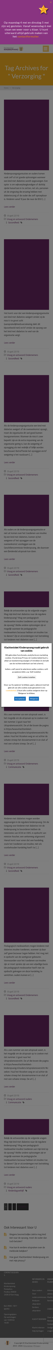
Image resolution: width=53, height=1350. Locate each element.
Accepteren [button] (20, 698)
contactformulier (28, 36)
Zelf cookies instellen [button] (26, 677)
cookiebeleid (11, 690)
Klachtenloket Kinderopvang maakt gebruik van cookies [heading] (26, 649)
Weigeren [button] (34, 698)
